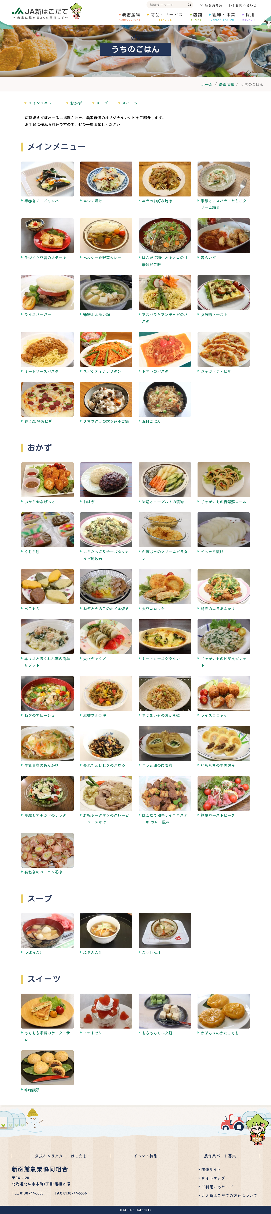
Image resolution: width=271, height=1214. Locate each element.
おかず (76, 103)
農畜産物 (226, 84)
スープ (102, 103)
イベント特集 (146, 1156)
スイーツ (130, 103)
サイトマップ (213, 1178)
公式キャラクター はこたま (61, 1156)
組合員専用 (214, 5)
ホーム (207, 84)
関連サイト (211, 1169)
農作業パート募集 (220, 1156)
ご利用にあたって (217, 1186)
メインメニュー (42, 103)
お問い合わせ (246, 5)
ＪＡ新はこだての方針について (229, 1195)
